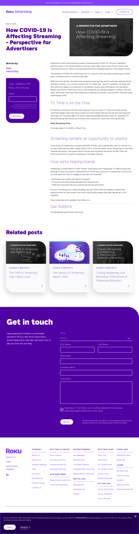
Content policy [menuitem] (38, 483)
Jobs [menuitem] (34, 469)
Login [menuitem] (8, 462)
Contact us (124, 12)
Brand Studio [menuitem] (79, 460)
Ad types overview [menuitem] (58, 469)
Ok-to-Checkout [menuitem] (105, 494)
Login (107, 12)
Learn (97, 12)
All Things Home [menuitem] (105, 469)
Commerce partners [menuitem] (59, 485)
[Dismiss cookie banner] (135, 516)
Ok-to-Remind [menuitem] (104, 499)
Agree (9, 527)
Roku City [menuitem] (102, 455)
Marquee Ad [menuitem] (78, 485)
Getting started (69, 12)
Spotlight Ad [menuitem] (79, 489)
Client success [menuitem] (123, 476)
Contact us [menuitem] (36, 488)
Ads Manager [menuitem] (79, 455)
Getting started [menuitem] (60, 449)
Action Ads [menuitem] (104, 483)
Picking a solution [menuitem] (58, 460)
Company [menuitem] (37, 449)
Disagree (24, 527)
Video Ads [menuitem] (122, 449)
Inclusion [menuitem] (36, 474)
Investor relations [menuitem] (39, 464)
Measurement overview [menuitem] (83, 474)
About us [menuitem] (36, 455)
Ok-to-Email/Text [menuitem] (106, 489)
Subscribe (16, 116)
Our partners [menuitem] (58, 474)
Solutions (85, 12)
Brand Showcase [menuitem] (105, 478)
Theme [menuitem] (76, 494)
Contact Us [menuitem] (11, 457)
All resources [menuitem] (122, 471)
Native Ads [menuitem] (79, 479)
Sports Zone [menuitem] (103, 474)
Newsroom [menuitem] (36, 460)
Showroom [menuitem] (102, 460)
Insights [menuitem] (120, 480)
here (88, 200)
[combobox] (96, 338)
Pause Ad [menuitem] (121, 460)
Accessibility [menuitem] (37, 478)
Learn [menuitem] (120, 465)
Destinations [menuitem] (105, 449)
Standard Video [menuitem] (123, 455)
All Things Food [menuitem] (105, 464)
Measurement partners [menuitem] (60, 480)
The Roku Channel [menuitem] (81, 464)
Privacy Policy (81, 518)
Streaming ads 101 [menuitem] (58, 464)
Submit (67, 422)
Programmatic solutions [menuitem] (84, 469)
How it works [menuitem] (55, 455)
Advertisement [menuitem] (82, 449)
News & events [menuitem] (123, 485)
